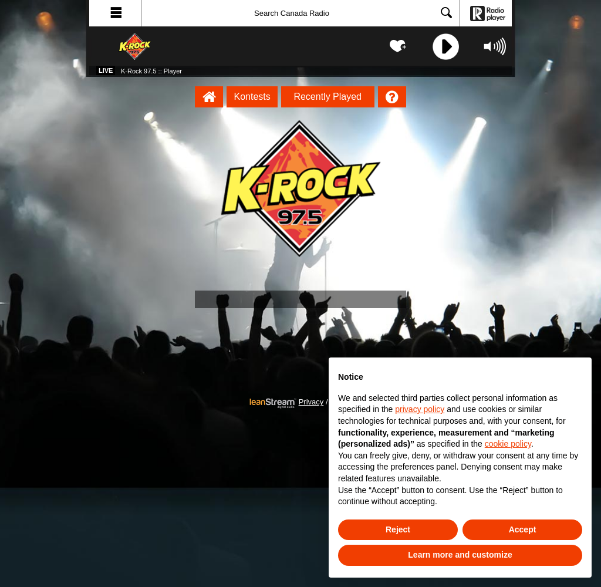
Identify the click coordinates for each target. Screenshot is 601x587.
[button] (115, 13)
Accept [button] (522, 529)
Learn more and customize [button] (460, 554)
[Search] (300, 13)
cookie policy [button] (508, 443)
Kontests (252, 97)
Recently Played (327, 97)
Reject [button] (398, 529)
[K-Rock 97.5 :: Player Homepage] (209, 96)
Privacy (311, 402)
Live (106, 70)
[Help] (392, 96)
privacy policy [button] (419, 409)
